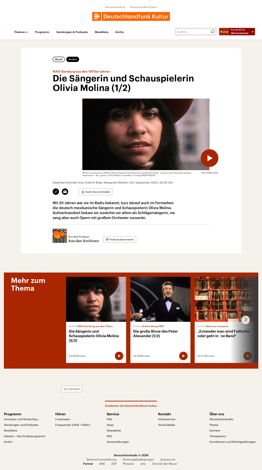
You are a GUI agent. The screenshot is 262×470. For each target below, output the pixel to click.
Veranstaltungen (118, 441)
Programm (42, 32)
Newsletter (114, 430)
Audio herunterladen (97, 191)
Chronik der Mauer (164, 463)
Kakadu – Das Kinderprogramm (24, 436)
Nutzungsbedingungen (138, 459)
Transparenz (218, 436)
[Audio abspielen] (209, 158)
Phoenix (128, 463)
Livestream (62, 419)
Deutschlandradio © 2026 (131, 455)
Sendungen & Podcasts (72, 32)
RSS (109, 436)
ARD (102, 463)
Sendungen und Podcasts (21, 424)
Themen (19, 32)
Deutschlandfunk (115, 6)
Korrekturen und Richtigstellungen (233, 441)
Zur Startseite (72, 388)
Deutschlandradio (221, 419)
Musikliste (101, 32)
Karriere (215, 430)
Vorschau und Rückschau (21, 419)
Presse (214, 424)
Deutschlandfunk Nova (143, 6)
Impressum (167, 459)
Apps (110, 424)
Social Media (166, 424)
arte (143, 463)
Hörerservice (166, 419)
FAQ (109, 419)
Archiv (119, 32)
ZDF (114, 463)
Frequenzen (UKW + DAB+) (72, 424)
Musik (58, 59)
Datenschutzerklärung (101, 459)
